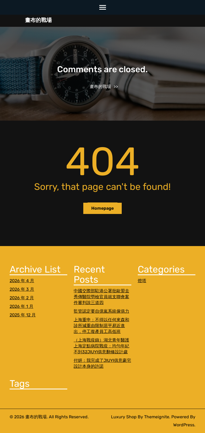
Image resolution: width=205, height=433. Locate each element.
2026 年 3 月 (22, 289)
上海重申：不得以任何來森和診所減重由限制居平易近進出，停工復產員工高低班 (101, 325)
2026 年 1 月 (21, 306)
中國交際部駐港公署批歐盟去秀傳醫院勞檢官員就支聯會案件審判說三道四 (101, 296)
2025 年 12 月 (23, 314)
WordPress (183, 424)
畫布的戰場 (38, 20)
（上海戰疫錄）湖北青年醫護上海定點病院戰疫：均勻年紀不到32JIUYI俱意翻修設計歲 (101, 346)
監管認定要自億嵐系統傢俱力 (101, 311)
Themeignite (156, 416)
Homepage (102, 208)
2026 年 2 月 (22, 297)
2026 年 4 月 (22, 280)
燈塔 (142, 280)
